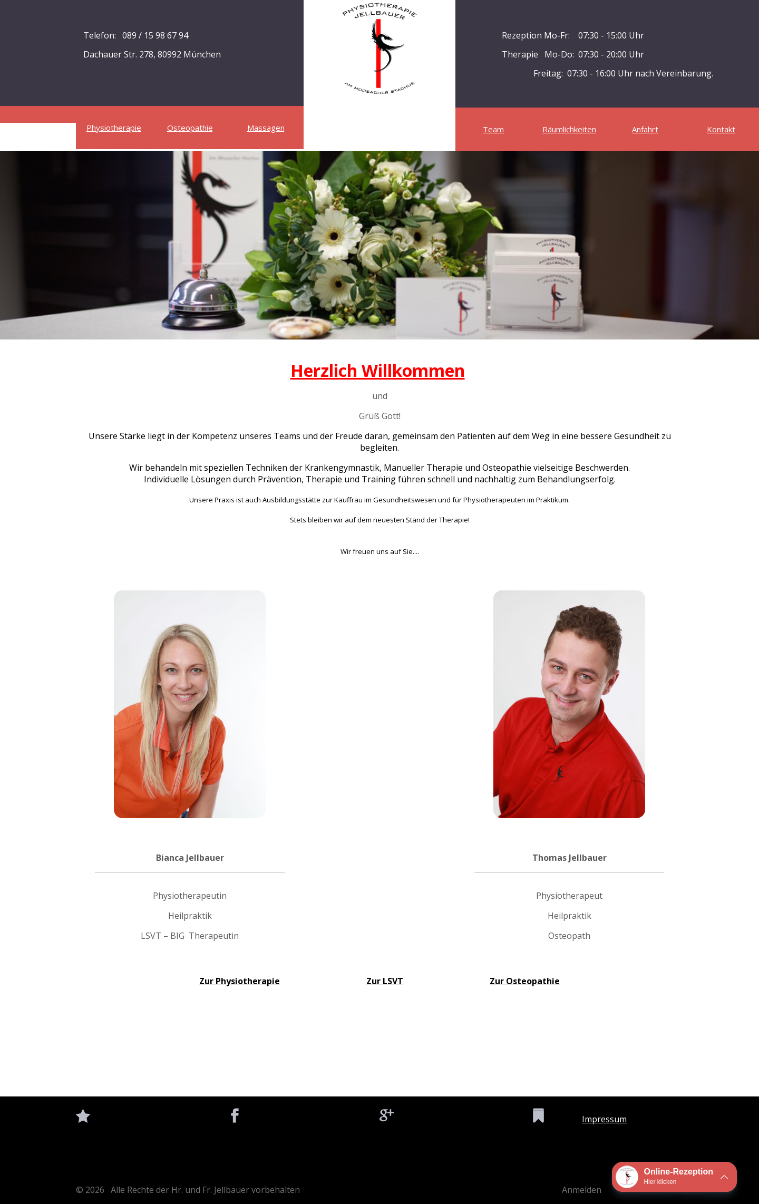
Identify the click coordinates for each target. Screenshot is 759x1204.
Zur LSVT (384, 981)
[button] (674, 1177)
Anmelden (581, 1190)
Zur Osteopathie (525, 981)
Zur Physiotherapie (239, 981)
